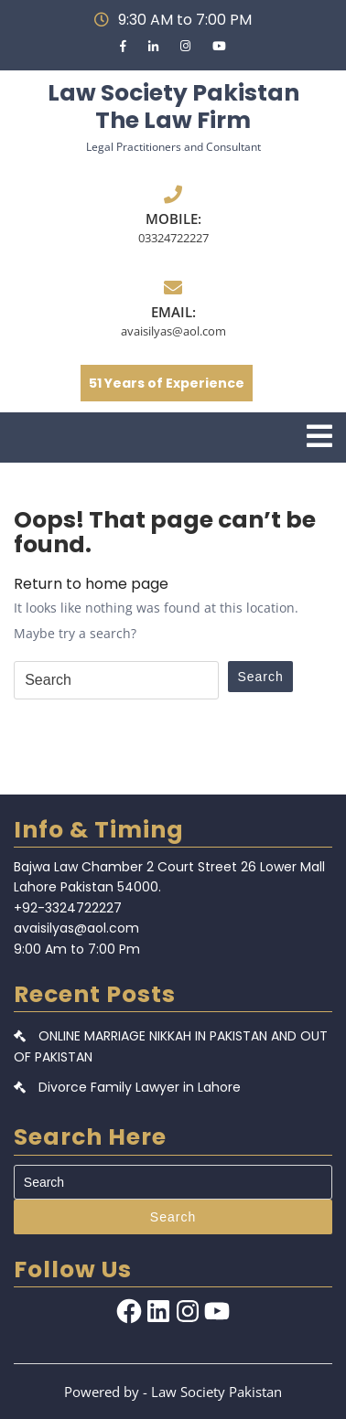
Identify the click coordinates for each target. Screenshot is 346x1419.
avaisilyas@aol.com (173, 331)
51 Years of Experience (166, 383)
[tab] (319, 436)
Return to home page (91, 583)
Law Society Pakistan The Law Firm (173, 106)
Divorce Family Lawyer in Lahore (139, 1087)
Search (260, 676)
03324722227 (173, 237)
